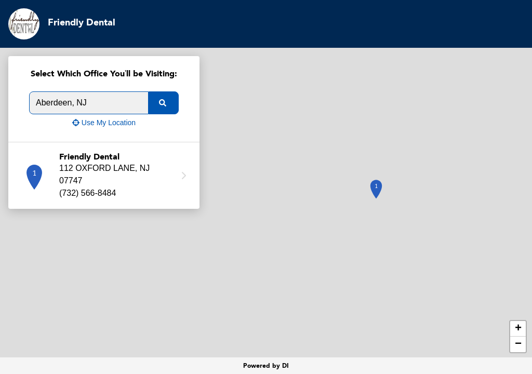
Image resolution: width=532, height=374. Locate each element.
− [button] (518, 344)
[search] (164, 102)
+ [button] (518, 329)
